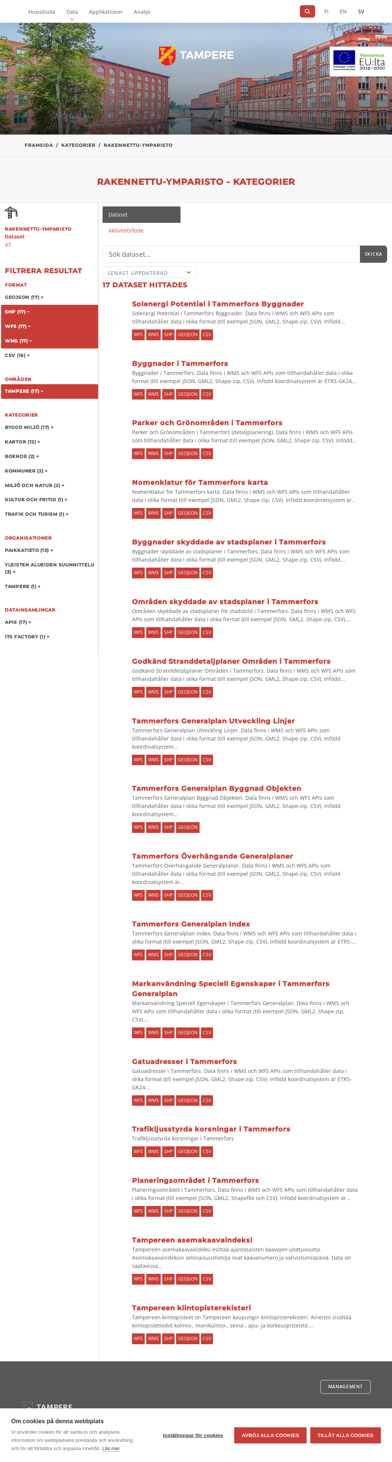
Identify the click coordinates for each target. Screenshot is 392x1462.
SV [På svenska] (361, 11)
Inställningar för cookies (193, 1435)
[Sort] (150, 272)
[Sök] (307, 11)
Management (345, 1386)
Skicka (373, 254)
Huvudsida (41, 11)
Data (72, 11)
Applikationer (106, 11)
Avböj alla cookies (270, 1435)
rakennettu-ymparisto (138, 145)
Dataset (118, 214)
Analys (142, 11)
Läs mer (111, 1448)
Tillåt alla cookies (345, 1435)
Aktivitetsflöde (126, 230)
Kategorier (78, 145)
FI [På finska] (326, 11)
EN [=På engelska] (343, 11)
